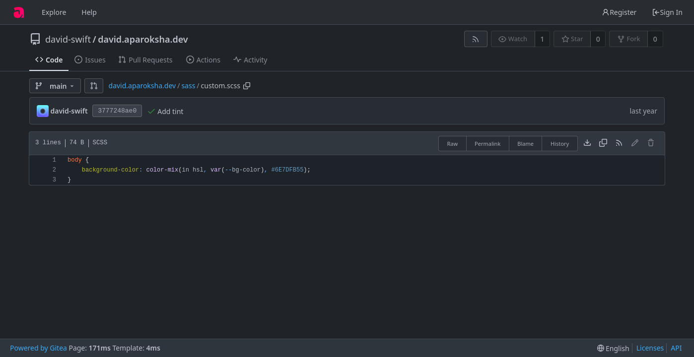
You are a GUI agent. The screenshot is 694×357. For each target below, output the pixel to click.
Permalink (487, 143)
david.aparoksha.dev (143, 39)
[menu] (613, 348)
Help (89, 12)
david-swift (68, 39)
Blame (525, 143)
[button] (93, 85)
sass (188, 85)
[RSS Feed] (475, 39)
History (560, 143)
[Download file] (587, 143)
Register (619, 12)
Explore (54, 12)
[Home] (19, 12)
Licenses (650, 348)
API (676, 348)
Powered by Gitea (38, 348)
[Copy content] (603, 143)
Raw (452, 143)
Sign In (667, 12)
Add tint (170, 111)
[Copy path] (246, 85)
